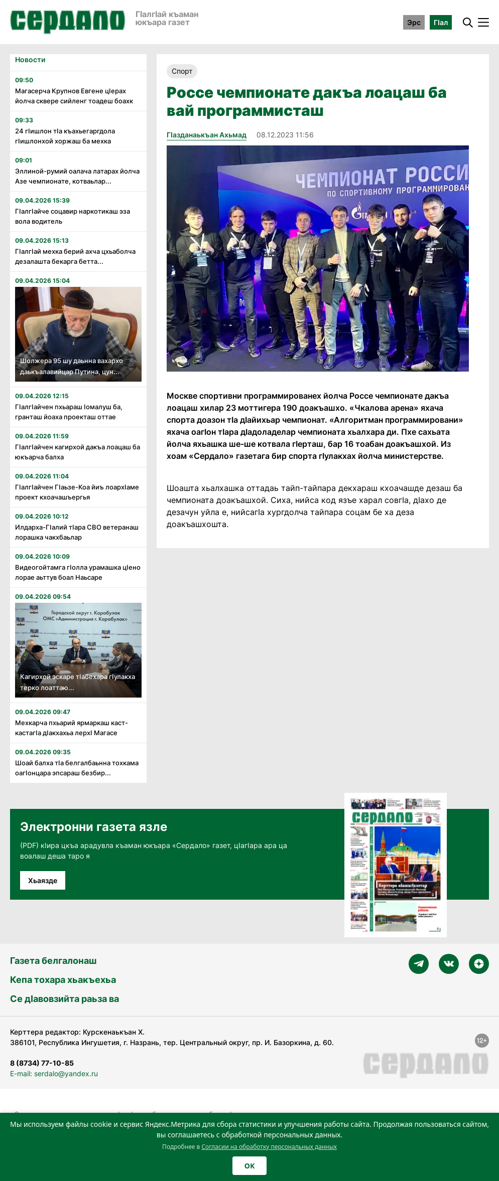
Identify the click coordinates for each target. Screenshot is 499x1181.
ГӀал (441, 22)
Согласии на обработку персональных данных (269, 1146)
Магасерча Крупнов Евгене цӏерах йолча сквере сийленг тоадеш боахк (74, 96)
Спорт (182, 71)
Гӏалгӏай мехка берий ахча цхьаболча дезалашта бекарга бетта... (75, 256)
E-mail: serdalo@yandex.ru (54, 1073)
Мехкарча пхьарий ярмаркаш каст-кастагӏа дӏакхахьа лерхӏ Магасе (71, 728)
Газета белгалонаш (53, 960)
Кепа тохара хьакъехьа (63, 979)
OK (249, 1165)
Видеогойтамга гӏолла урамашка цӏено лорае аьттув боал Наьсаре (78, 572)
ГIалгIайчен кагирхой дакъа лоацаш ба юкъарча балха (77, 452)
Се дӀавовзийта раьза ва (64, 998)
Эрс (414, 22)
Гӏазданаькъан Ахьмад (206, 134)
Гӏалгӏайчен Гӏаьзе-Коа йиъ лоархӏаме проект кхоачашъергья (77, 492)
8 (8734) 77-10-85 (42, 1063)
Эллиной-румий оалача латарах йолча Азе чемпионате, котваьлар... (77, 176)
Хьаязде (42, 880)
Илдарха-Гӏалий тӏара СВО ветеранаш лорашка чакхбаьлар (77, 532)
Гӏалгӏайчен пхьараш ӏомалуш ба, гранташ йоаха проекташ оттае (68, 412)
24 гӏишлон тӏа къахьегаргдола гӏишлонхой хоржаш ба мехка (65, 136)
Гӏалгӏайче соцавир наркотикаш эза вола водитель (72, 216)
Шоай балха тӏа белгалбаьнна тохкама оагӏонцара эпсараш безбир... (77, 768)
